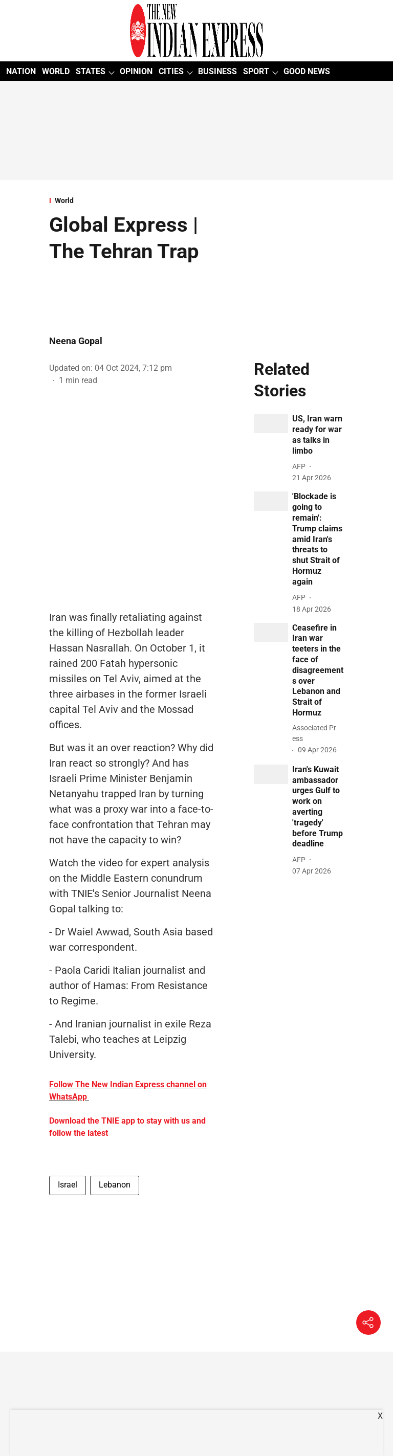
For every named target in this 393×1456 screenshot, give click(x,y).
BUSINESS (217, 71)
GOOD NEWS (306, 71)
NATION (21, 71)
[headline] (318, 435)
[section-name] (132, 200)
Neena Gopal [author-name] (75, 340)
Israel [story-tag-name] (67, 1185)
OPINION (136, 71)
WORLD (56, 71)
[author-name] (301, 466)
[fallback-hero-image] (271, 423)
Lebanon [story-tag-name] (114, 1185)
